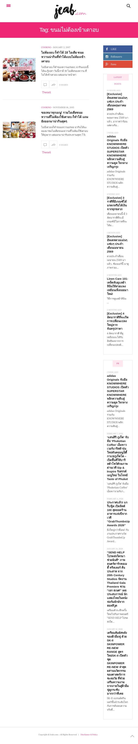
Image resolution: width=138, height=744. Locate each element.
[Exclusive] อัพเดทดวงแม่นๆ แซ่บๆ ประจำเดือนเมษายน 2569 (117, 244)
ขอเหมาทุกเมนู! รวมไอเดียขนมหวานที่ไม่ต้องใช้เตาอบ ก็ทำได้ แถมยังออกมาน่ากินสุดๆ (64, 117)
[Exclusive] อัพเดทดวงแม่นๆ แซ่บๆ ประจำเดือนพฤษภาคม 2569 (117, 101)
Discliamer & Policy (89, 734)
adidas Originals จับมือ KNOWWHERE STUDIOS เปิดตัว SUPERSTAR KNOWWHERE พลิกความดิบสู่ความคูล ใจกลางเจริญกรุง (118, 151)
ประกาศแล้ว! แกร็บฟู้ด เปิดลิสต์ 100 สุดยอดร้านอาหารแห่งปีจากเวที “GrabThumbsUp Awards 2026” (118, 514)
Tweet (46, 92)
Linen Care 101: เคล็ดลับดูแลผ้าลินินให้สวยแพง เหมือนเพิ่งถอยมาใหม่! (117, 286)
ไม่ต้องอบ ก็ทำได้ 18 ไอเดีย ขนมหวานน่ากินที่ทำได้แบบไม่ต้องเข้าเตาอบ (63, 57)
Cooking (46, 47)
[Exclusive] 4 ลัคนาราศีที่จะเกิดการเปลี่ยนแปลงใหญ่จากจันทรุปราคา (118, 321)
